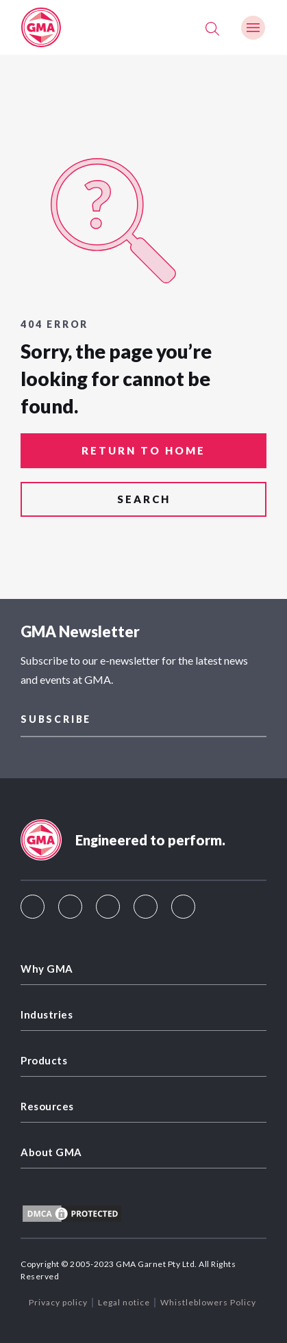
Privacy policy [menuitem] (58, 1302)
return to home (143, 450)
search (144, 499)
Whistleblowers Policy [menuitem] (208, 1302)
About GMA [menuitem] (51, 1152)
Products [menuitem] (44, 1060)
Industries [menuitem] (47, 1014)
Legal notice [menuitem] (124, 1302)
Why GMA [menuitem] (47, 968)
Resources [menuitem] (47, 1106)
